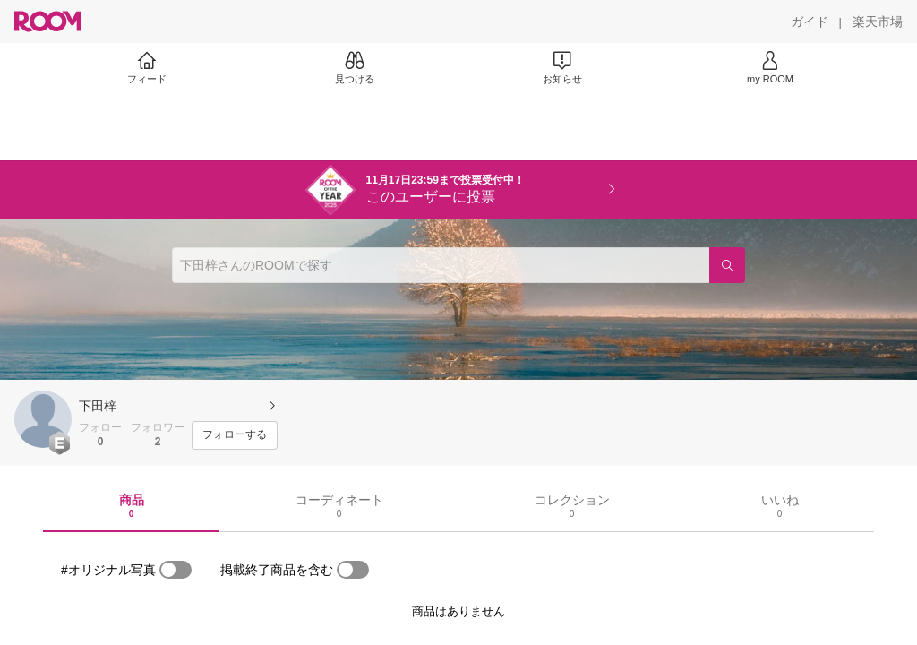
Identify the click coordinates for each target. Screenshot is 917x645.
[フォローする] (235, 435)
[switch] (175, 570)
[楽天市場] (878, 21)
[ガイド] (809, 21)
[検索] (727, 265)
